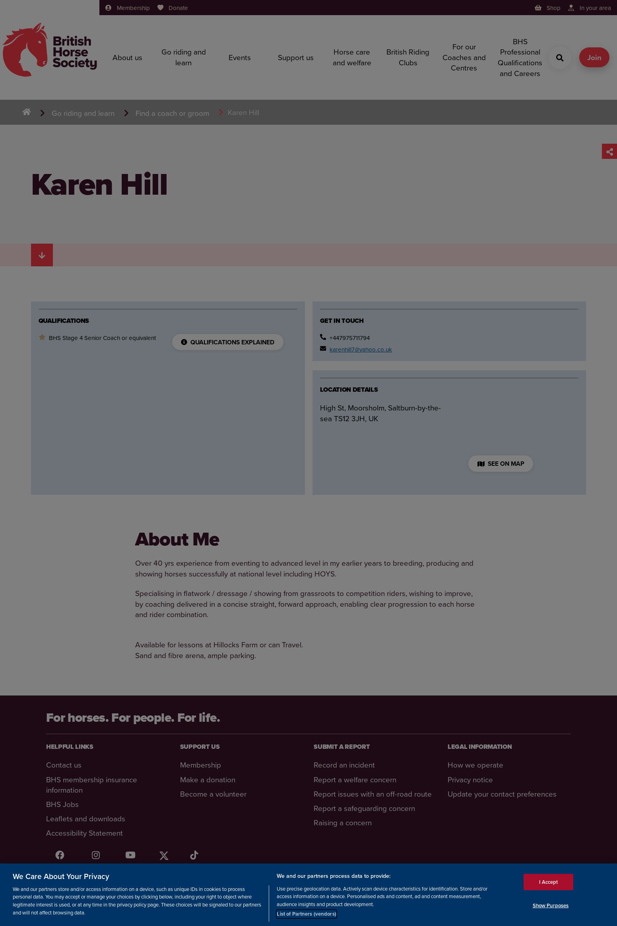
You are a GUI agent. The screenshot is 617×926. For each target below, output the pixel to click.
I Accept (548, 881)
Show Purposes (551, 905)
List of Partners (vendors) (306, 914)
